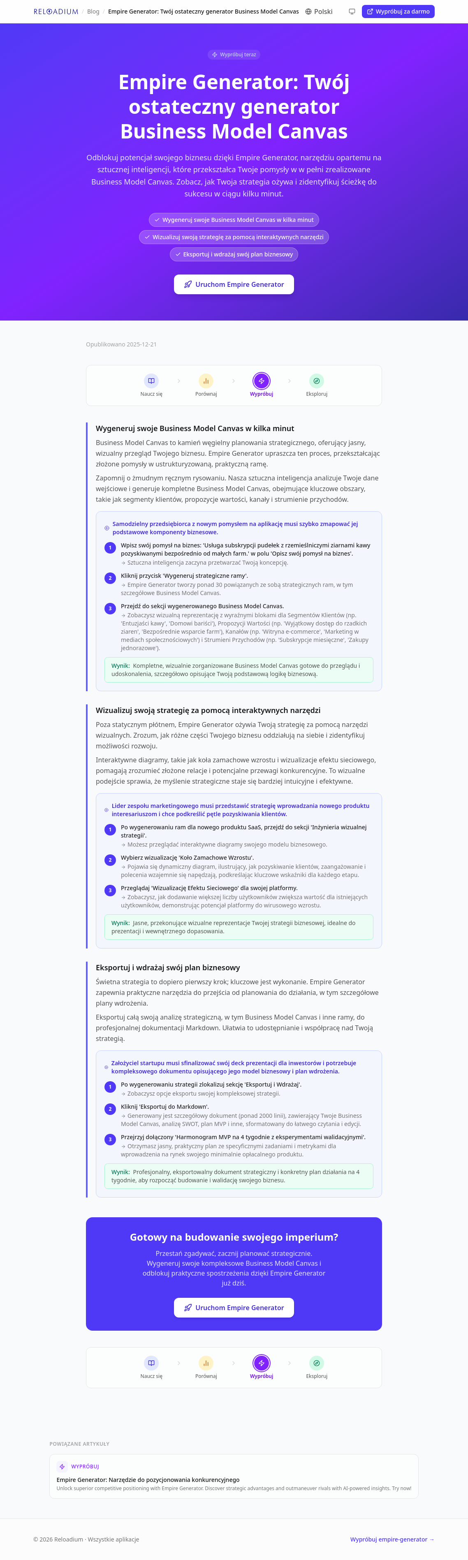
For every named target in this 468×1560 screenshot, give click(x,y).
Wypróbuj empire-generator (392, 1539)
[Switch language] (328, 11)
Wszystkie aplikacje (113, 1539)
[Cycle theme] (352, 11)
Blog (93, 11)
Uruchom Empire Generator (234, 284)
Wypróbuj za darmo (398, 11)
